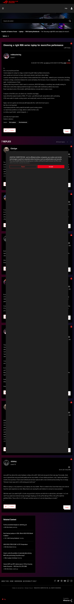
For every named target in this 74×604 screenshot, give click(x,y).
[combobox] (37, 21)
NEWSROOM (18, 581)
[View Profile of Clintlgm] (14, 148)
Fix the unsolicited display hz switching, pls (15, 525)
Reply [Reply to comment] (67, 507)
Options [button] (5, 36)
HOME (11, 581)
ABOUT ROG (5, 581)
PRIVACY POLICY (29, 588)
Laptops (21, 31)
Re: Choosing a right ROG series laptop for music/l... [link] (56, 31)
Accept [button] (51, 166)
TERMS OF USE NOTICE (18, 588)
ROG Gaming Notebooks (33, 31)
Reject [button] (23, 166)
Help (66, 8)
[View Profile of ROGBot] (69, 63)
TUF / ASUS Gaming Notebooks (12, 538)
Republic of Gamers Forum (9, 31)
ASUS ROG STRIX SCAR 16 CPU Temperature (15, 544)
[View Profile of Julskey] (14, 461)
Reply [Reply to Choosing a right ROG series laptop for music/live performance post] (67, 131)
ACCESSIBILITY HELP (29, 581)
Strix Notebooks (23, 122)
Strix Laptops (12, 122)
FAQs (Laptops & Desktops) (11, 558)
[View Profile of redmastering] (16, 54)
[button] (6, 130)
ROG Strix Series (8, 527)
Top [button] (5, 599)
